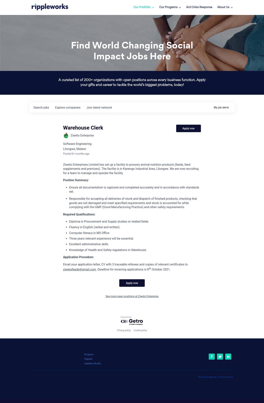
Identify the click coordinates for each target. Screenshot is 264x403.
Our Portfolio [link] (142, 7)
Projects (88, 354)
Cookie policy (140, 330)
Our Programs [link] (168, 7)
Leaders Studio (92, 363)
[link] (47, 7)
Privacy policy (124, 330)
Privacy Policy (226, 377)
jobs (41, 107)
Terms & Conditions (207, 377)
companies (67, 107)
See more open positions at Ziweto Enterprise (132, 296)
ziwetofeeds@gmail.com (79, 269)
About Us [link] (223, 7)
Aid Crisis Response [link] (199, 7)
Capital (88, 359)
